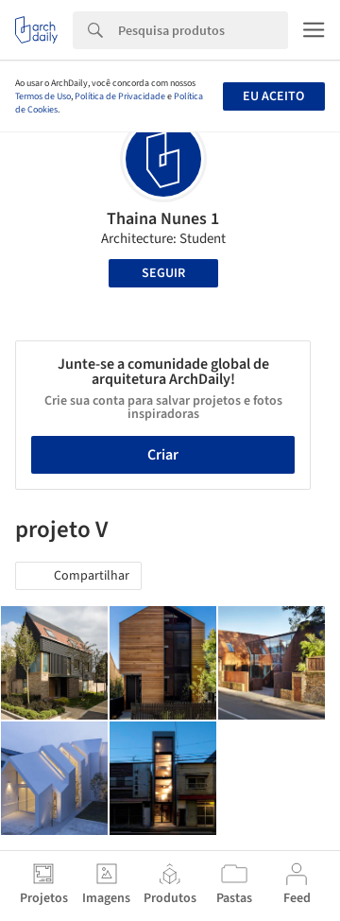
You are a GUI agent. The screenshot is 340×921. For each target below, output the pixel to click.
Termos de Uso (43, 96)
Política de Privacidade (120, 96)
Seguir (163, 273)
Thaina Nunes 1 (163, 219)
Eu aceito (273, 96)
